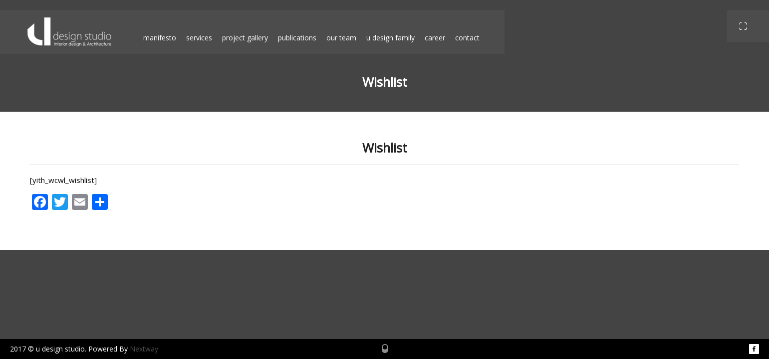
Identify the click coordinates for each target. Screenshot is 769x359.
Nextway (144, 349)
